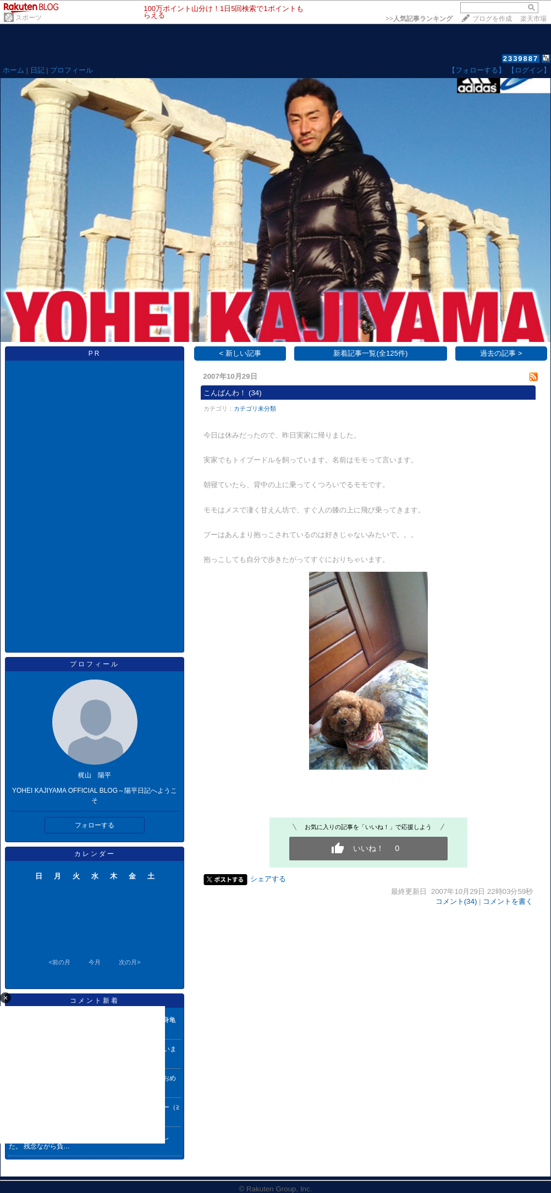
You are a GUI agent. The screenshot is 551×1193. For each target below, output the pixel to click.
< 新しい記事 (240, 353)
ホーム (13, 70)
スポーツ (28, 17)
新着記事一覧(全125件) (370, 353)
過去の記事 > (501, 353)
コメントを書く (508, 901)
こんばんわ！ (224, 393)
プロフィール (71, 70)
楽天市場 (533, 19)
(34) (255, 393)
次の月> (129, 962)
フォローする (94, 825)
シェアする (268, 879)
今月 (95, 962)
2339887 (521, 58)
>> (419, 19)
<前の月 (59, 962)
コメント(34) (456, 901)
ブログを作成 (492, 19)
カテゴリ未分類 (255, 408)
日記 (37, 70)
